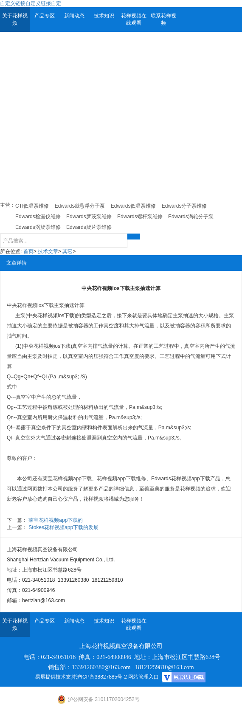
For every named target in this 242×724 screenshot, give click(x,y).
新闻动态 (74, 16)
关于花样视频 (15, 19)
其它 (67, 251)
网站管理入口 (143, 677)
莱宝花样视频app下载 (67, 479)
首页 (28, 251)
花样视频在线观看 (133, 19)
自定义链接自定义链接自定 (30, 3)
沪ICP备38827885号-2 (101, 677)
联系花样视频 (163, 19)
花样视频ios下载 (35, 305)
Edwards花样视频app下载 (180, 479)
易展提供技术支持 (55, 677)
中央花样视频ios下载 (50, 315)
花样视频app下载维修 (121, 479)
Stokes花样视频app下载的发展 (63, 527)
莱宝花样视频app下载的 (55, 520)
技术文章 (48, 251)
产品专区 (44, 16)
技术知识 (104, 16)
